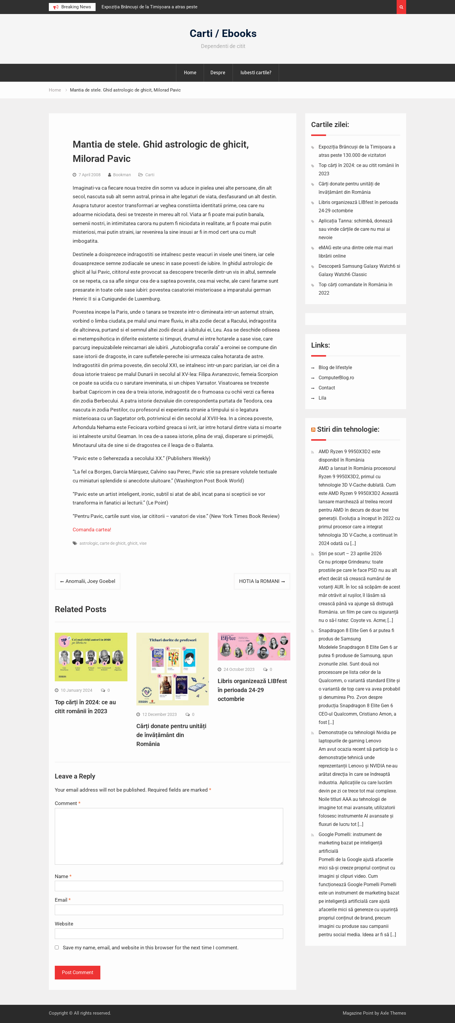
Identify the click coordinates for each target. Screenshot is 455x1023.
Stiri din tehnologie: (348, 429)
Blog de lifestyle (335, 367)
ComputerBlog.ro (336, 377)
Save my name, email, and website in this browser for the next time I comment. (151, 948)
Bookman (122, 174)
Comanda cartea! (92, 530)
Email (63, 900)
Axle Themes (393, 1013)
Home (190, 72)
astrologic (89, 543)
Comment (67, 803)
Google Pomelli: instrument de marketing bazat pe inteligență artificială (350, 843)
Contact (327, 388)
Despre (217, 72)
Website (64, 924)
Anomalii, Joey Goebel (90, 581)
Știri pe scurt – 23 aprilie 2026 (350, 553)
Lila (322, 398)
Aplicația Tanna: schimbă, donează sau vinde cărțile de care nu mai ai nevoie (355, 229)
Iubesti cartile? (255, 72)
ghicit (132, 543)
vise (143, 543)
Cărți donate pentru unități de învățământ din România (171, 734)
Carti (149, 174)
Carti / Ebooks (223, 33)
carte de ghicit (113, 543)
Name (63, 876)
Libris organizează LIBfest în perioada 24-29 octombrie (252, 689)
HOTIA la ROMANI (259, 581)
